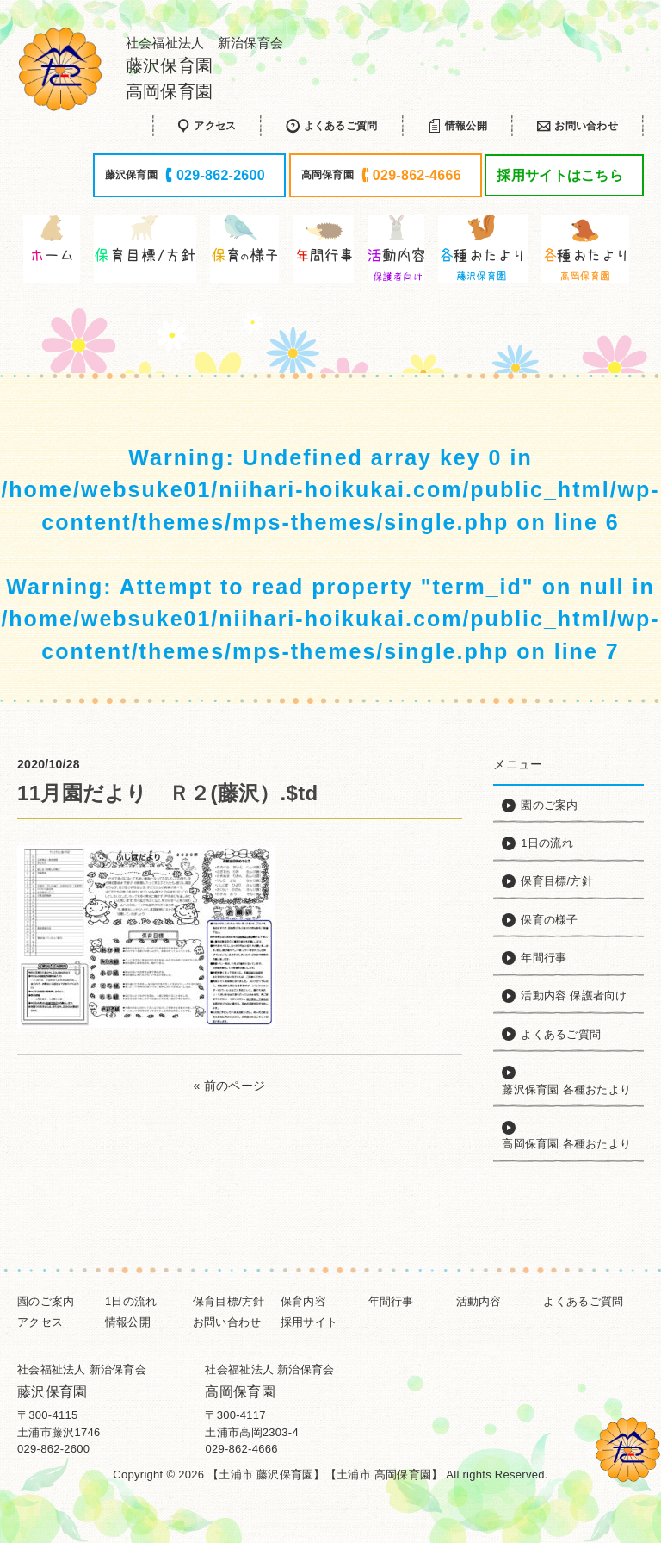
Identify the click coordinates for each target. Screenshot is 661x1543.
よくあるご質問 (583, 1301)
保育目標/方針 (229, 1301)
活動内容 (479, 1301)
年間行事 (391, 1301)
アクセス (40, 1322)
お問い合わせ (227, 1322)
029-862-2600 (53, 1448)
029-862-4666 (241, 1448)
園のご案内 (45, 1301)
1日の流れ (131, 1301)
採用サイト (309, 1322)
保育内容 (303, 1301)
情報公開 (128, 1322)
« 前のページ (230, 1085)
